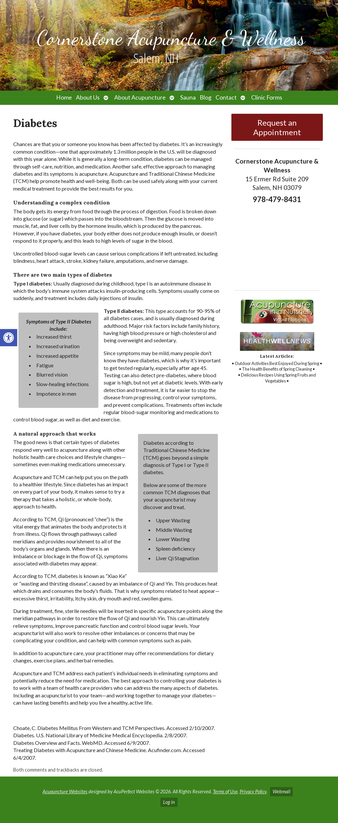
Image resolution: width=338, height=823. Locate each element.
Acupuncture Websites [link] (65, 791)
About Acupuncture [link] (140, 97)
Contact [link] (226, 97)
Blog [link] (206, 97)
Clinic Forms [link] (266, 97)
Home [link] (64, 97)
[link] (8, 337)
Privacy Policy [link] (253, 791)
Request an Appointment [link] (277, 127)
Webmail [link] (281, 791)
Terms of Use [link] (225, 791)
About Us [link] (88, 97)
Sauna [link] (188, 97)
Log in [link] (169, 802)
